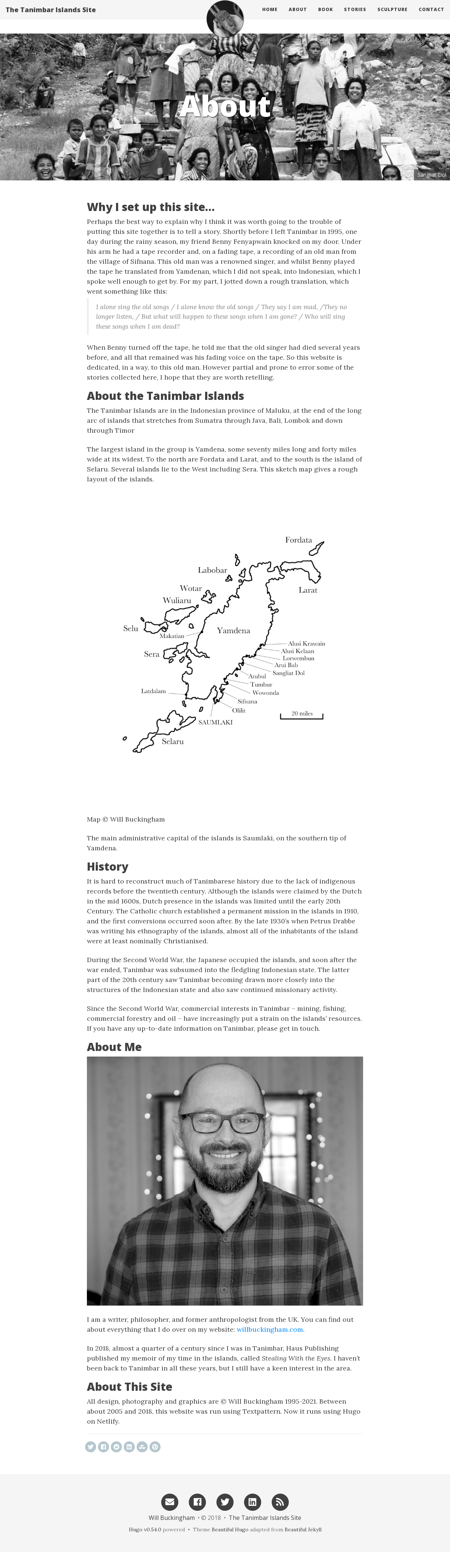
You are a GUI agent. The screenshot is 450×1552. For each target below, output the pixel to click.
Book (325, 16)
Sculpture (392, 16)
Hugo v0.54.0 (145, 1529)
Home (270, 16)
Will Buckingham (172, 1518)
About (298, 16)
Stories (355, 16)
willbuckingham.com (270, 1329)
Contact (431, 16)
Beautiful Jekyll (303, 1529)
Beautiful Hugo (230, 1529)
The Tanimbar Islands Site (51, 16)
